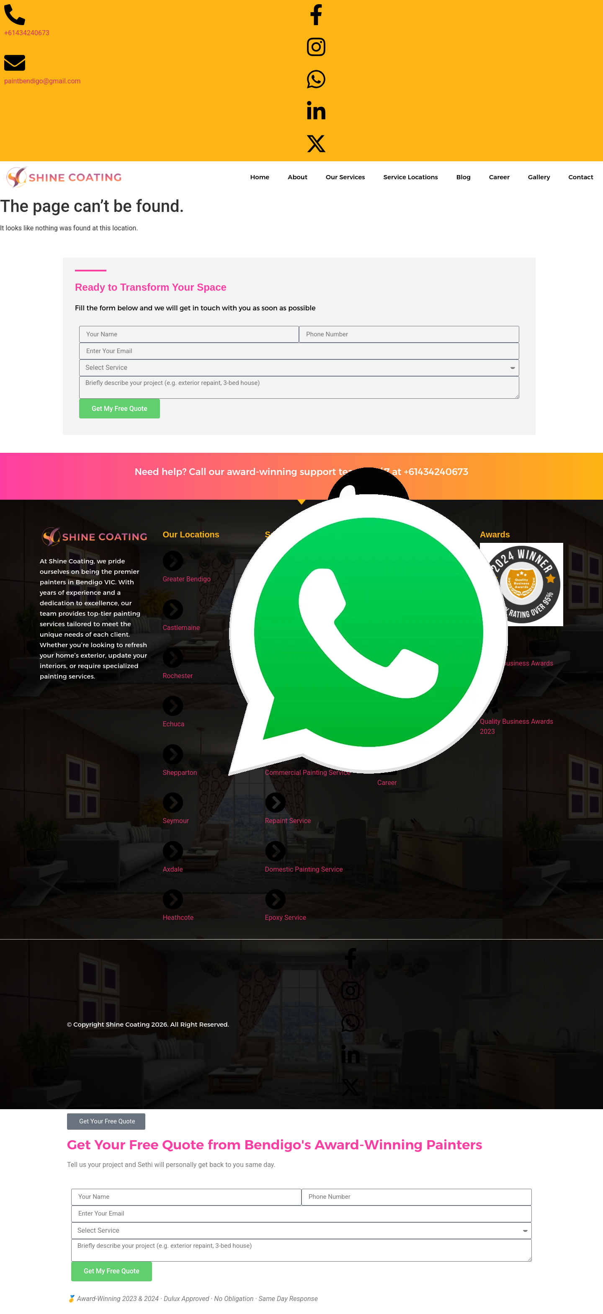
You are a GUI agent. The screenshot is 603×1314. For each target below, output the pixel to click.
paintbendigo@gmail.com (42, 81)
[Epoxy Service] (275, 899)
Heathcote (177, 918)
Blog (463, 177)
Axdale (172, 869)
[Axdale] (172, 851)
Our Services (345, 177)
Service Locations (411, 177)
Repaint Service (288, 821)
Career (499, 177)
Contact (581, 177)
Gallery (539, 177)
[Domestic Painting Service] (275, 851)
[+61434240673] (14, 14)
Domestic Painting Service (304, 869)
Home (259, 177)
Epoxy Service (286, 918)
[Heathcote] (172, 899)
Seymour (175, 821)
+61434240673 (26, 33)
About (297, 177)
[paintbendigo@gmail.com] (14, 62)
